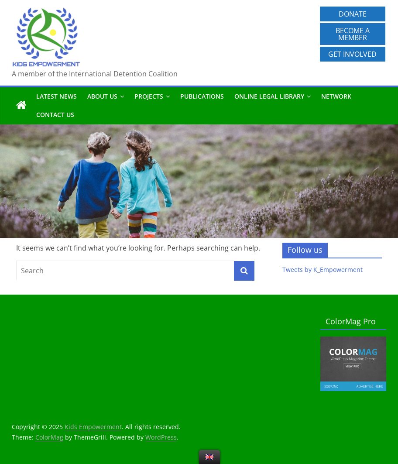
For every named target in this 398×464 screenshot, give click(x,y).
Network (336, 96)
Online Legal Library (269, 96)
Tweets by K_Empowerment (322, 269)
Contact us (55, 114)
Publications (202, 96)
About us (102, 96)
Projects (148, 96)
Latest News (56, 96)
